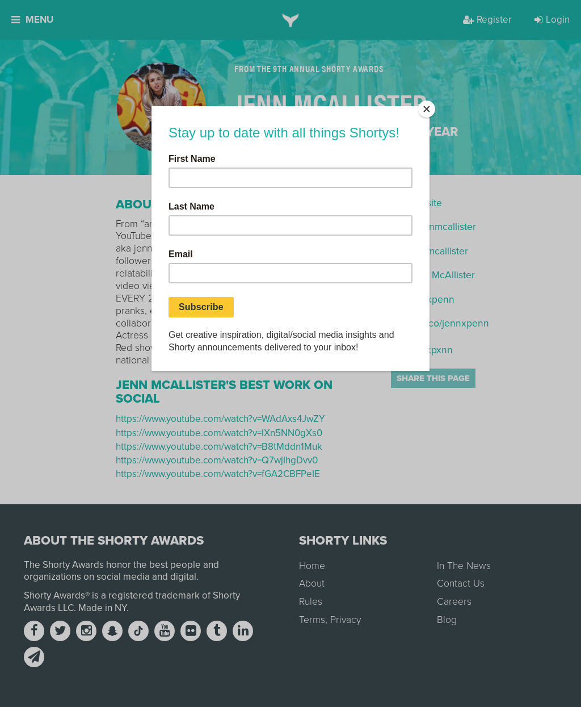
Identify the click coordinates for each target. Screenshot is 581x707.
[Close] (426, 109)
